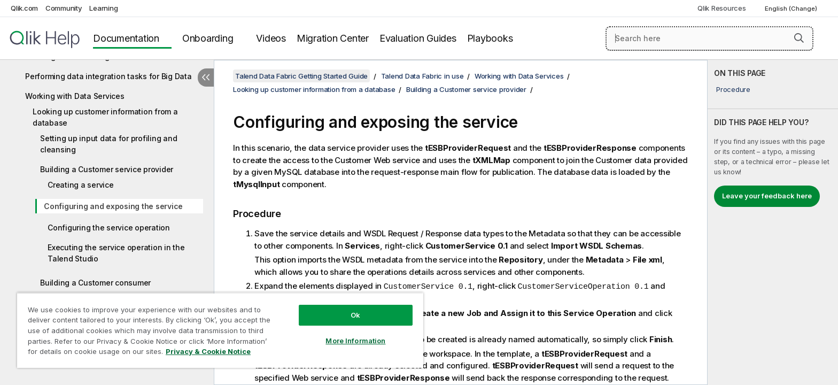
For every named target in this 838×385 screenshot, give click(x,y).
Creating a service (81, 184)
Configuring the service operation (109, 227)
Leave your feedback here (767, 195)
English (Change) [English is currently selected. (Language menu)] (792, 8)
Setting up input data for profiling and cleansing (108, 144)
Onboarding (208, 38)
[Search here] (709, 38)
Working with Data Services (75, 96)
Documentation (126, 38)
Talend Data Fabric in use (422, 76)
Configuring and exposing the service (113, 206)
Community (63, 8)
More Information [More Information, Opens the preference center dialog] (355, 340)
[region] (220, 330)
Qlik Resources (721, 8)
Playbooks (490, 38)
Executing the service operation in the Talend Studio (116, 253)
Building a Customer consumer (95, 282)
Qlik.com (24, 8)
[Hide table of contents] (206, 77)
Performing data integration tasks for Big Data (108, 76)
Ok (355, 315)
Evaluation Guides (417, 38)
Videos (271, 38)
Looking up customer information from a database (105, 117)
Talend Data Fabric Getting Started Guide (301, 76)
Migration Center (333, 38)
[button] (799, 38)
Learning (103, 8)
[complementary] (773, 222)
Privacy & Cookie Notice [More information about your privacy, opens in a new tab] (208, 351)
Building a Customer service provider (106, 169)
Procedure (733, 89)
